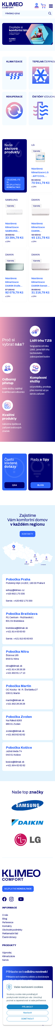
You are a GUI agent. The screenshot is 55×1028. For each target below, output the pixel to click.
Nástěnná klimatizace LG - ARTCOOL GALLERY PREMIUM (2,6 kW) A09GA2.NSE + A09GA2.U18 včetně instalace (40, 185)
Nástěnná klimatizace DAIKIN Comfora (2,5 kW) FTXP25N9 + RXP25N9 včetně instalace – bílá (40, 236)
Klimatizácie (8, 956)
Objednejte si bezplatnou (14, 183)
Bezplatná (18, 889)
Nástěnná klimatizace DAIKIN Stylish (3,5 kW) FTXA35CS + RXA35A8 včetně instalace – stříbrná (13, 293)
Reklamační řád (10, 933)
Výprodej (6, 952)
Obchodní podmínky (12, 930)
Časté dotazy (9, 937)
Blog (4, 918)
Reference (7, 922)
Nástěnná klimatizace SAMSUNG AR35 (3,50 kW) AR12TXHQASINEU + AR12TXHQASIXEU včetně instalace (16, 238)
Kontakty (27, 534)
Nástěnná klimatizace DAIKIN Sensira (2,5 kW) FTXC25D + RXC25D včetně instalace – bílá (40, 289)
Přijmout (27, 1007)
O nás (5, 915)
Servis (5, 960)
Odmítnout (27, 1019)
